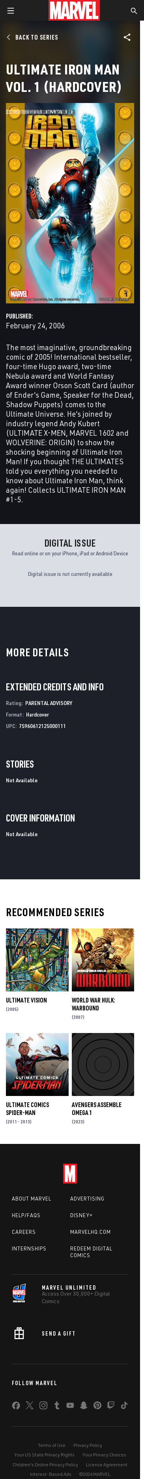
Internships (29, 1248)
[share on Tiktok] (124, 1407)
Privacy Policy (87, 1445)
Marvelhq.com (90, 1232)
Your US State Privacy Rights (44, 1455)
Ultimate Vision (26, 1000)
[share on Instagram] (43, 1407)
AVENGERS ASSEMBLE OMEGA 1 (97, 1109)
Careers (24, 1232)
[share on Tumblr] (57, 1407)
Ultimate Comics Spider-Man (27, 1109)
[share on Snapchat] (84, 1407)
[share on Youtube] (70, 1407)
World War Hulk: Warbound (93, 1004)
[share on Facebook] (16, 1407)
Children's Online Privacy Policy (45, 1465)
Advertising (87, 1198)
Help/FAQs (26, 1215)
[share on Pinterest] (97, 1407)
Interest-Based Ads (50, 1474)
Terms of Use (51, 1445)
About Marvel (31, 1198)
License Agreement (106, 1465)
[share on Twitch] (111, 1407)
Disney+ (81, 1215)
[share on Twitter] (30, 1407)
